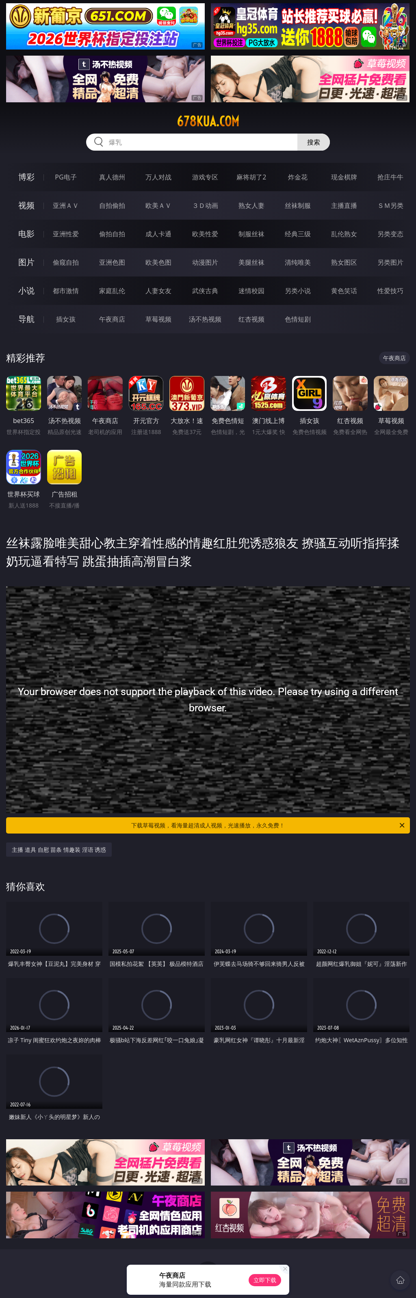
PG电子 (65, 177)
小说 (26, 290)
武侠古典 (205, 290)
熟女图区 (344, 262)
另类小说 (298, 290)
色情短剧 (298, 319)
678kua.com (208, 121)
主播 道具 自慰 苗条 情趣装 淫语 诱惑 (59, 849)
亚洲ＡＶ (66, 205)
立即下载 (265, 1280)
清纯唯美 (298, 262)
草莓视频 (158, 319)
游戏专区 (205, 177)
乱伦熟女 (344, 233)
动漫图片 (205, 262)
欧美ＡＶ (158, 205)
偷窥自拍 (66, 262)
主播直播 (344, 205)
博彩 (26, 176)
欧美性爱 (205, 233)
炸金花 (298, 177)
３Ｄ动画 (205, 205)
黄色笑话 (344, 290)
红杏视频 (251, 319)
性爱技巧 (390, 290)
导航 (26, 318)
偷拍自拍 (112, 233)
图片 (26, 262)
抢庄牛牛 (390, 177)
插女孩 (66, 319)
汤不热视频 (205, 319)
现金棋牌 (344, 177)
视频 (26, 205)
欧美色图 (158, 262)
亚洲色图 (112, 262)
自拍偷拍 (112, 205)
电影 (26, 233)
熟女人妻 (251, 205)
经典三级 (298, 233)
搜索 (313, 142)
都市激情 (66, 290)
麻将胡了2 (251, 177)
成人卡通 (158, 233)
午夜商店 (112, 319)
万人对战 (158, 177)
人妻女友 (158, 290)
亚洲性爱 (66, 233)
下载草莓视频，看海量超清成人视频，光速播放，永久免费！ (268, 825)
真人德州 (112, 177)
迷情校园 (251, 290)
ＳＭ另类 (390, 205)
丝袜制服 (298, 205)
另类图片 (390, 262)
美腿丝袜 (251, 262)
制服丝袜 (251, 233)
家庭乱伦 (112, 290)
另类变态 (390, 233)
